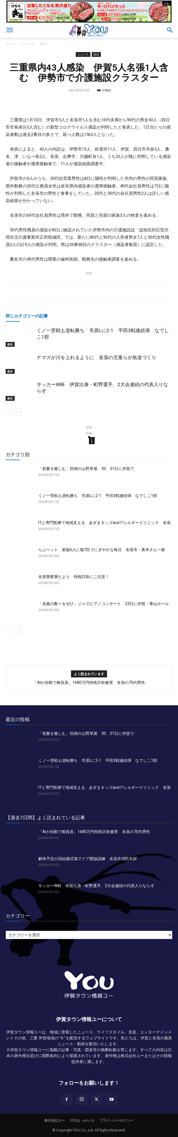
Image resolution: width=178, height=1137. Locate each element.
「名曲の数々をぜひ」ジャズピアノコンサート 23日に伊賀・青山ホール (103, 603)
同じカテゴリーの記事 (27, 316)
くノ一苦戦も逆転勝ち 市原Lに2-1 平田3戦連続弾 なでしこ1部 (97, 495)
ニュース (28, 43)
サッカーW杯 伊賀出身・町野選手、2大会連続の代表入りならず (96, 885)
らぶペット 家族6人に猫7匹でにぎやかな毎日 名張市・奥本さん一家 (101, 549)
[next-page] (18, 411)
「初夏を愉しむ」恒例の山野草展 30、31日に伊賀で (86, 468)
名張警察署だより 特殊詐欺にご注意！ (73, 576)
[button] (10, 30)
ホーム (11, 43)
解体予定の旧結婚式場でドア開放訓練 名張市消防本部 (87, 858)
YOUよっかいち (82, 1120)
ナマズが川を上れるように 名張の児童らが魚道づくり (96, 357)
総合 (43, 43)
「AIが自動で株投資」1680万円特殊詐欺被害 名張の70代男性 (89, 682)
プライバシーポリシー (117, 1120)
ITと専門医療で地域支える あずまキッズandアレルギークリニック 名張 (104, 522)
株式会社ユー (54, 1120)
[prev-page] (9, 411)
